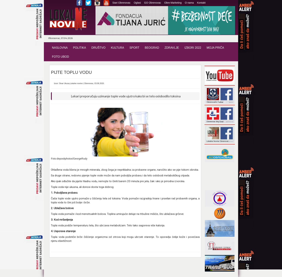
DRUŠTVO (98, 47)
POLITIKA (79, 47)
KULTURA (117, 47)
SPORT (134, 47)
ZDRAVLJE (172, 47)
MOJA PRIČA (215, 47)
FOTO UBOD (60, 56)
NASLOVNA (60, 47)
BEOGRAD (152, 47)
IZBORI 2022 (192, 47)
